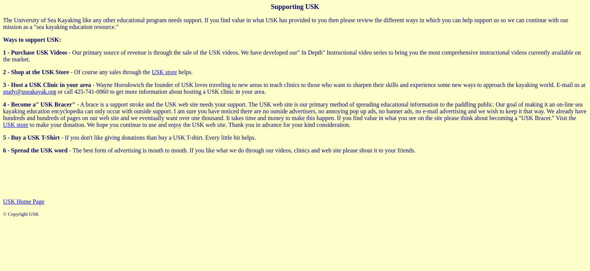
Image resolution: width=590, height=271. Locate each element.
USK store (164, 72)
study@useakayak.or (28, 91)
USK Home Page (23, 201)
